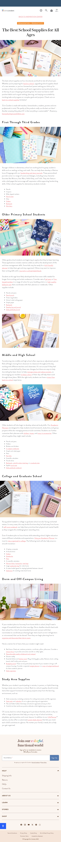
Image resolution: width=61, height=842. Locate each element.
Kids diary (9, 206)
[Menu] (57, 10)
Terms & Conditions (36, 762)
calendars (19, 701)
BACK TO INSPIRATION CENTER (30, 16)
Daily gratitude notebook (14, 468)
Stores (5, 809)
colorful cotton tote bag (20, 463)
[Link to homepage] (8, 10)
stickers (26, 433)
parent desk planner (35, 719)
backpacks (18, 563)
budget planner (34, 666)
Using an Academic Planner (44, 538)
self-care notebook (10, 527)
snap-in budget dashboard (50, 666)
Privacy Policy (23, 833)
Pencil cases (10, 196)
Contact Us (6, 788)
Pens (7, 559)
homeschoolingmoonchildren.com (13, 113)
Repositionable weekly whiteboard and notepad (20, 654)
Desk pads (9, 701)
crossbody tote (35, 463)
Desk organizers (11, 671)
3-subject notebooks (12, 448)
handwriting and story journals (31, 173)
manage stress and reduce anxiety (39, 371)
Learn (5, 802)
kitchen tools (23, 659)
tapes (32, 433)
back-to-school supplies (10, 99)
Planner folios (10, 563)
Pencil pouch (10, 295)
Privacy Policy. (44, 762)
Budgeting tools (11, 663)
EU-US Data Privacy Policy (47, 833)
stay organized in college (17, 541)
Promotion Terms (24, 836)
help (4, 771)
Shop (4, 816)
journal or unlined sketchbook (30, 270)
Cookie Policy (33, 833)
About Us (6, 796)
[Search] (46, 10)
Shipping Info (7, 775)
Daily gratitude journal (13, 309)
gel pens (48, 279)
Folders (8, 201)
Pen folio (9, 456)
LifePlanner (52, 717)
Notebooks (9, 556)
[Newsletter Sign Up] (26, 758)
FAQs (4, 784)
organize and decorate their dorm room (16, 638)
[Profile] (41, 10)
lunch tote (14, 465)
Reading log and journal (13, 307)
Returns (5, 779)
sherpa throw (10, 651)
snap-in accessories (44, 433)
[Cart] (51, 10)
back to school (28, 83)
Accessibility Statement (37, 836)
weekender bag (14, 566)
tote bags (25, 563)
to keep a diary (26, 374)
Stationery (9, 570)
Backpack (9, 204)
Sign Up (54, 757)
